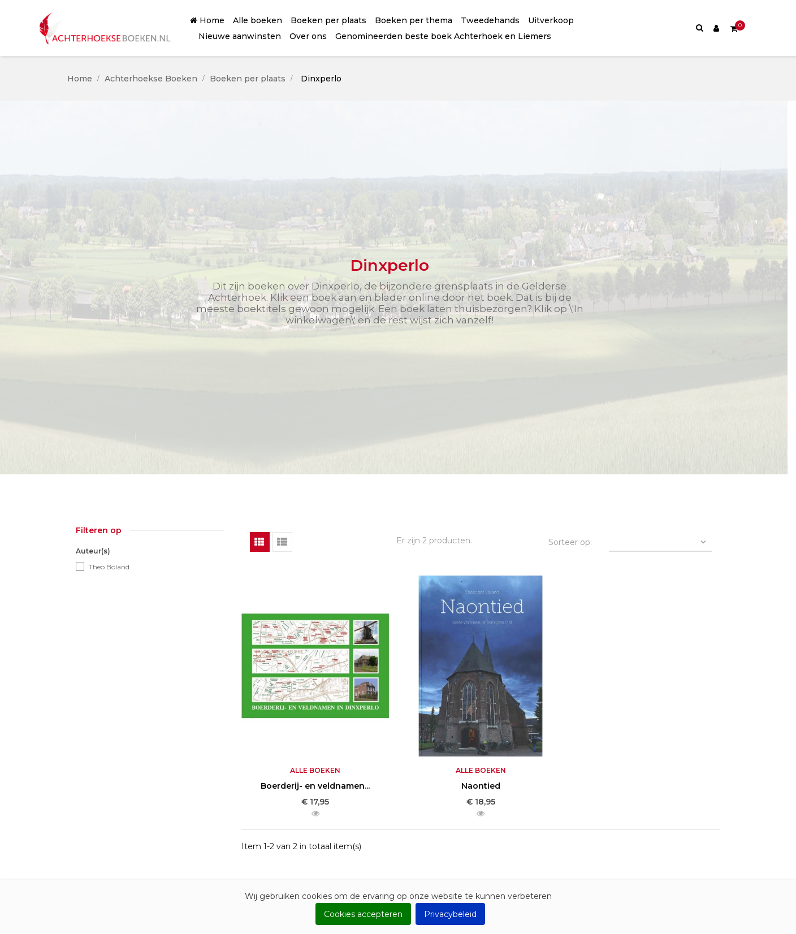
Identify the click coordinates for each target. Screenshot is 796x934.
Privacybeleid (450, 914)
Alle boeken (315, 770)
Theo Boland (109, 567)
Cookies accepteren (363, 914)
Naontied (480, 786)
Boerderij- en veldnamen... (315, 786)
